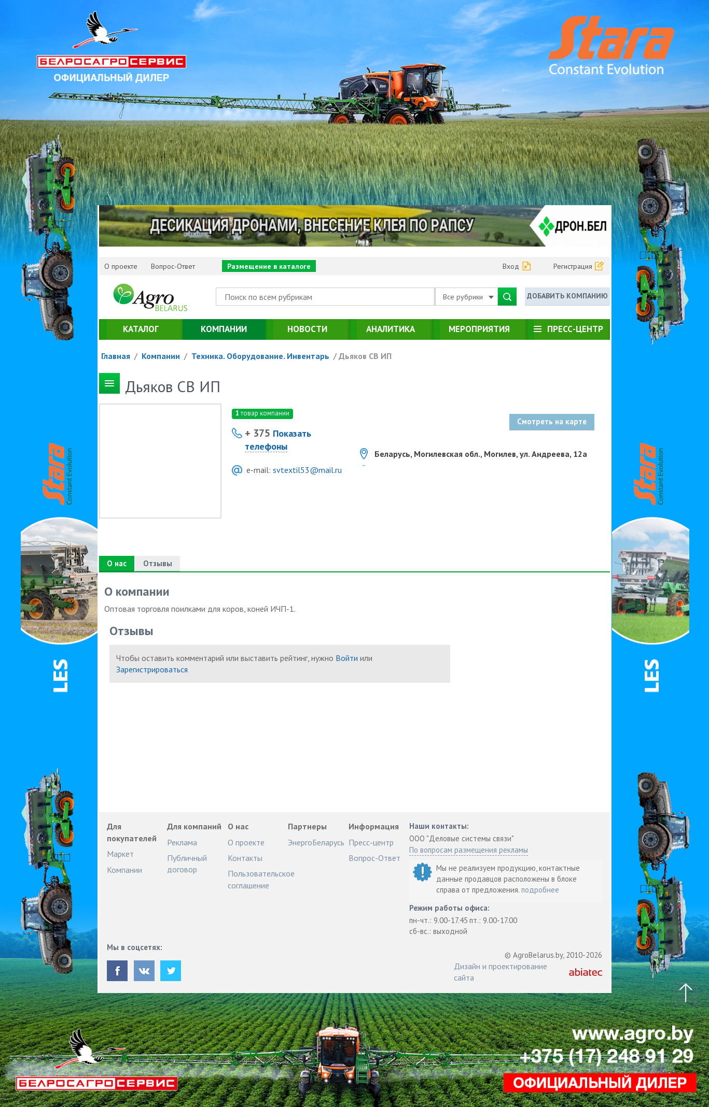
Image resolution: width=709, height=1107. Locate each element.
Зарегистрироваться (152, 669)
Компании (224, 329)
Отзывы (157, 563)
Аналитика (390, 329)
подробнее (540, 890)
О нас (117, 563)
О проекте (120, 266)
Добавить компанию (567, 295)
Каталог (141, 329)
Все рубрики (468, 296)
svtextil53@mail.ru (307, 470)
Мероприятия (479, 329)
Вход (511, 266)
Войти (347, 658)
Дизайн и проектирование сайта (500, 972)
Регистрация (572, 266)
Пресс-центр (575, 329)
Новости (307, 329)
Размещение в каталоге (269, 266)
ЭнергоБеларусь (316, 842)
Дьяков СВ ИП (365, 356)
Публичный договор (187, 863)
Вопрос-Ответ (173, 266)
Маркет (120, 854)
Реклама (182, 842)
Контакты (245, 858)
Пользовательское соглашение (261, 879)
